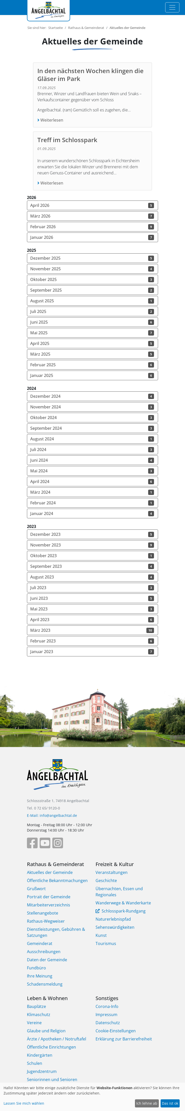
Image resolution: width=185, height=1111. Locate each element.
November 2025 (92, 269)
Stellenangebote (42, 913)
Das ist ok (170, 1103)
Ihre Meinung (39, 976)
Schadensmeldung (45, 984)
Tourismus (106, 943)
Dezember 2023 (92, 534)
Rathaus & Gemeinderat (86, 27)
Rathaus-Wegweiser (46, 921)
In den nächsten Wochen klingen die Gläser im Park (90, 75)
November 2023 (92, 545)
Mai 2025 (92, 333)
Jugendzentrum (42, 1071)
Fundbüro (36, 968)
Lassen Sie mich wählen (24, 1103)
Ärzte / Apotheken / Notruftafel (56, 1039)
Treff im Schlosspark (67, 140)
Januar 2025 (92, 375)
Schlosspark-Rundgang (123, 911)
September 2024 (92, 428)
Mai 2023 (92, 609)
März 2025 (92, 354)
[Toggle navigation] (172, 7)
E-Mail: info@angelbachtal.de (52, 815)
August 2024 (92, 439)
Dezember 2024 (92, 396)
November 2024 (92, 407)
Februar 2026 (92, 226)
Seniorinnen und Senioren (52, 1079)
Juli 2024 (92, 449)
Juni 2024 (92, 460)
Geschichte (106, 880)
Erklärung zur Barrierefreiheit (124, 1039)
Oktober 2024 (92, 417)
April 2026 (92, 205)
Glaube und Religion (46, 1031)
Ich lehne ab (146, 1103)
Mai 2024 (92, 471)
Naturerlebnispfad (113, 919)
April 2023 (92, 619)
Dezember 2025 (92, 258)
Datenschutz (108, 1022)
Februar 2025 (92, 365)
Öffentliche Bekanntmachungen (57, 880)
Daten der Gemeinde (47, 960)
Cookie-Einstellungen (116, 1031)
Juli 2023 (92, 587)
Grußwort (36, 888)
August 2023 (92, 577)
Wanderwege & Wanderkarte (123, 903)
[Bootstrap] (57, 778)
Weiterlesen (51, 120)
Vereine (34, 1022)
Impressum (106, 1014)
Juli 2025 (92, 311)
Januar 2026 (92, 237)
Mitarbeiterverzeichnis (48, 905)
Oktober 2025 (92, 279)
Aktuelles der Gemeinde (50, 872)
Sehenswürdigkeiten (115, 927)
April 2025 (92, 343)
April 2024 (92, 481)
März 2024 (92, 492)
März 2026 (92, 216)
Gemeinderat (39, 943)
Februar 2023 (92, 641)
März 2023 (92, 630)
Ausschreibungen (43, 951)
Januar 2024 (92, 513)
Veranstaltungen (112, 872)
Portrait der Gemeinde (48, 897)
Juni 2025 (92, 322)
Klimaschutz (38, 1014)
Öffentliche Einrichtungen (51, 1047)
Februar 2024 (92, 503)
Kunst (101, 935)
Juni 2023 (92, 598)
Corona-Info (107, 1006)
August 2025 (92, 301)
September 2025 (92, 290)
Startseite (55, 27)
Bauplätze (36, 1006)
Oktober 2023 (92, 555)
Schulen (34, 1063)
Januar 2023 (92, 651)
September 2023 (92, 566)
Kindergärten (39, 1055)
